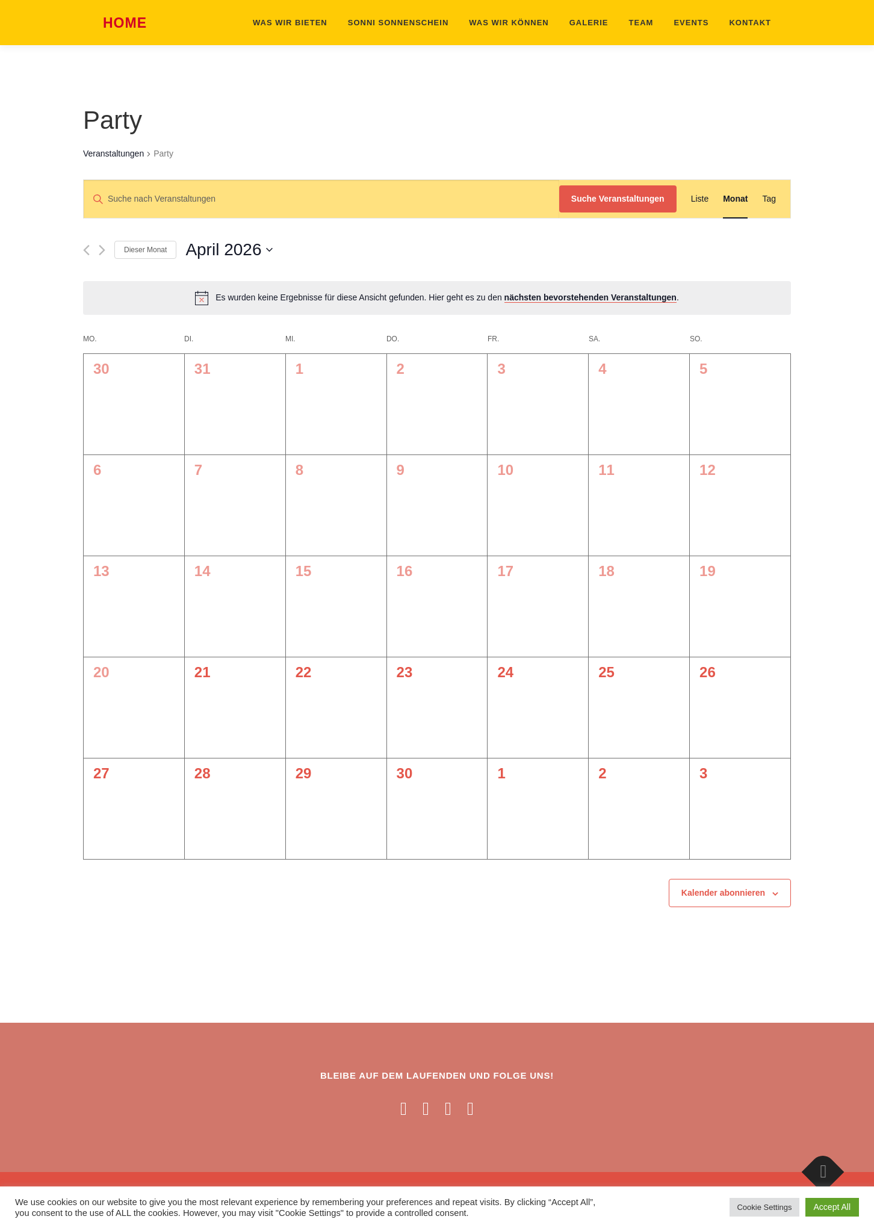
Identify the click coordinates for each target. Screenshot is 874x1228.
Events (691, 22)
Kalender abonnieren (723, 893)
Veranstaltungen (113, 153)
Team (641, 22)
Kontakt (750, 22)
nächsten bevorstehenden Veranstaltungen (590, 297)
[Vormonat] (86, 250)
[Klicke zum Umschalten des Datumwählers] (229, 250)
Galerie (589, 22)
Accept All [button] (832, 1207)
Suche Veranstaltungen (618, 198)
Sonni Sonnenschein (398, 22)
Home (125, 23)
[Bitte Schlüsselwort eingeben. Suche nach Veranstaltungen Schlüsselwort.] (321, 199)
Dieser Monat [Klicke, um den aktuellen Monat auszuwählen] (145, 250)
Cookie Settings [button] (764, 1207)
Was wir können (508, 22)
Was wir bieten (290, 22)
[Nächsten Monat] (102, 250)
